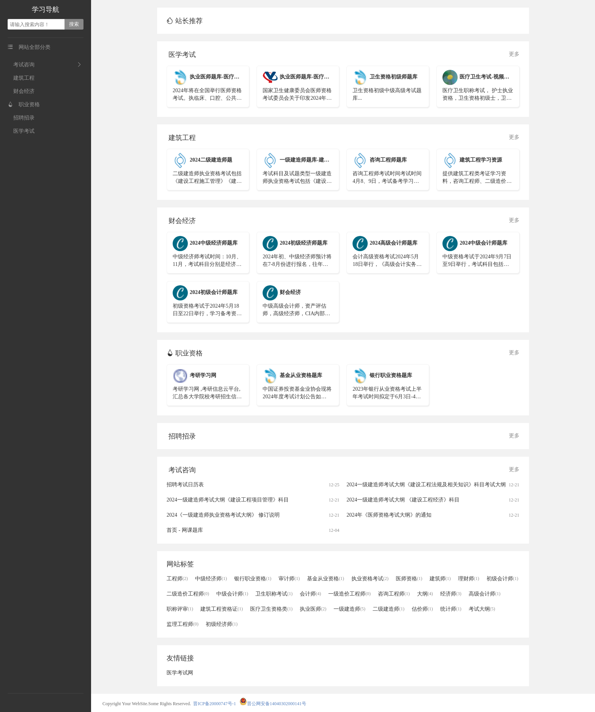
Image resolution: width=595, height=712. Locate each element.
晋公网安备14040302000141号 (272, 703)
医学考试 (21, 131)
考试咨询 (21, 65)
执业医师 (313, 609)
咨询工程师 (394, 594)
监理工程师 (182, 624)
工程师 (177, 579)
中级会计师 (232, 594)
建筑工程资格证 (221, 609)
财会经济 (21, 91)
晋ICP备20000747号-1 (214, 703)
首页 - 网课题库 (185, 530)
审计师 (289, 579)
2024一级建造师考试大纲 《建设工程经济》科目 (403, 500)
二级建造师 (389, 609)
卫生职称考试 (274, 594)
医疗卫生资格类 (271, 609)
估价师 (422, 609)
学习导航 (45, 9)
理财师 (468, 579)
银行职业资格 (252, 579)
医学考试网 (180, 673)
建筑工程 (21, 78)
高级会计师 (485, 594)
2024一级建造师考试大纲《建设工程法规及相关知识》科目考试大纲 (426, 484)
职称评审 (180, 609)
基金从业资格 (325, 579)
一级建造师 (349, 609)
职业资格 (24, 104)
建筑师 (440, 579)
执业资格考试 (370, 579)
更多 (514, 54)
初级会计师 (502, 579)
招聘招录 (21, 118)
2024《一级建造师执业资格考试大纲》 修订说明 (223, 515)
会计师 (310, 594)
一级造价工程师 (349, 594)
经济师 (450, 594)
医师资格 (409, 579)
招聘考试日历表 (185, 484)
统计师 (450, 609)
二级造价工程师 (188, 594)
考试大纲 (482, 609)
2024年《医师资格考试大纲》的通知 (388, 515)
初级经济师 (222, 624)
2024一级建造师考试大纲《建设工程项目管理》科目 (228, 500)
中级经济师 (211, 579)
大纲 (425, 594)
